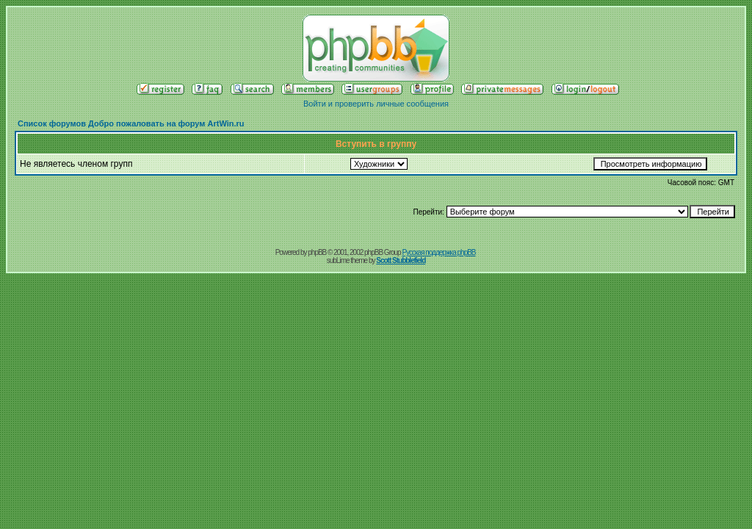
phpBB (317, 252)
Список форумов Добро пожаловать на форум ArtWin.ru (131, 123)
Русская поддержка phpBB (438, 252)
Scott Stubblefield (400, 260)
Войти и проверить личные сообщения (376, 103)
